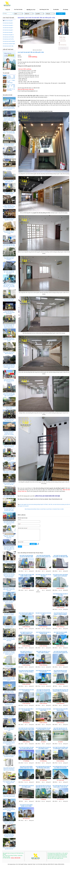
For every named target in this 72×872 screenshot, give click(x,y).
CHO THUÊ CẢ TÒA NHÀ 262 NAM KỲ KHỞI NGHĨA (43, 671)
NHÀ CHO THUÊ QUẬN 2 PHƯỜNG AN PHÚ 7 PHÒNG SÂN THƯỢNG (9, 433)
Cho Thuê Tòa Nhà (18, 9)
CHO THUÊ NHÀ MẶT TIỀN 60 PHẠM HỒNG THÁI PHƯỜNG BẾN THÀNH (9, 509)
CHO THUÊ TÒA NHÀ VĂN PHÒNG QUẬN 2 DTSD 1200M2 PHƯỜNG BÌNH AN (9, 119)
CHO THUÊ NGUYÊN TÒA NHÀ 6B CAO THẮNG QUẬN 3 (26, 786)
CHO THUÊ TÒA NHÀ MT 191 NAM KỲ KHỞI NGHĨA (26, 690)
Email (19, 523)
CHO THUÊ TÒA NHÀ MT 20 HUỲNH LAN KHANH (9, 562)
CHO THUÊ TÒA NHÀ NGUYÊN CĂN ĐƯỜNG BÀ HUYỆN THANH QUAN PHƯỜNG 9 (43, 690)
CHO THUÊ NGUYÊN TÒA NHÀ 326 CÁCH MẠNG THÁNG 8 (43, 748)
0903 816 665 (62, 40)
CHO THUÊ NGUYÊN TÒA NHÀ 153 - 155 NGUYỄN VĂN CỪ (8, 459)
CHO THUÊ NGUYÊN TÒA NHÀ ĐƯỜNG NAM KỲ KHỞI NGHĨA (60, 671)
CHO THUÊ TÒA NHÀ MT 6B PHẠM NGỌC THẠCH (43, 709)
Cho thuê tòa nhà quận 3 (8, 25)
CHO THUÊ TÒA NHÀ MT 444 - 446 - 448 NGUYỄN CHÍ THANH (9, 272)
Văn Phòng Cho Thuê (44, 9)
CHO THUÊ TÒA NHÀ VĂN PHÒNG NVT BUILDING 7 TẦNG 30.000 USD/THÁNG (9, 769)
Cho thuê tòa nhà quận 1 (8, 20)
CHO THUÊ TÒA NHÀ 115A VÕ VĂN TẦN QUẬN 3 (43, 575)
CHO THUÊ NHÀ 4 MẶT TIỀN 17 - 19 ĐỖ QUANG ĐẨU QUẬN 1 (9, 782)
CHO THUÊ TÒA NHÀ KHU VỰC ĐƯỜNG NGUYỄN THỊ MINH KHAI (60, 729)
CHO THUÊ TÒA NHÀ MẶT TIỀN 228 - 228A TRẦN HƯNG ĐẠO (8, 536)
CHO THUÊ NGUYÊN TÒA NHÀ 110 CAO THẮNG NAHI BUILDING (60, 767)
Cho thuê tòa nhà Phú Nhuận (9, 41)
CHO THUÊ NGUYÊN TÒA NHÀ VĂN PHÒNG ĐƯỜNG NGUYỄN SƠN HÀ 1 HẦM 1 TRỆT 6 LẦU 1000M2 (60, 690)
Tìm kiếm (61, 13)
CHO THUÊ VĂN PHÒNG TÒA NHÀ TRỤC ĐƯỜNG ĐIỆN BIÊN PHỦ (26, 748)
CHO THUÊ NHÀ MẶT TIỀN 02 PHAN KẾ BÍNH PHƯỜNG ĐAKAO (9, 679)
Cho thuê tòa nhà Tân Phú (8, 39)
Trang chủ (7, 9)
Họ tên (19, 519)
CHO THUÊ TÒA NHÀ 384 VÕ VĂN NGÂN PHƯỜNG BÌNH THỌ (9, 523)
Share (31, 509)
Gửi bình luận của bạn (23, 528)
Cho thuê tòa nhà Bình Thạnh (9, 43)
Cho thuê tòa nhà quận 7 (8, 32)
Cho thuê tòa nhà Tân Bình (8, 36)
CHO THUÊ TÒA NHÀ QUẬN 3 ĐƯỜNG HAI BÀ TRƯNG (26, 805)
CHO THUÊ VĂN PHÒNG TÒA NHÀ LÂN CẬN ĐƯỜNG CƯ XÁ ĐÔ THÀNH (43, 729)
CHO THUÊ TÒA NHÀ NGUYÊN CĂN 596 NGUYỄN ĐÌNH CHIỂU (26, 556)
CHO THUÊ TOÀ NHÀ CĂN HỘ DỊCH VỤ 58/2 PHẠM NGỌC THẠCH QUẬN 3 (26, 729)
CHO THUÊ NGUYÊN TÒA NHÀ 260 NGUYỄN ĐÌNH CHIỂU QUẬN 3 (43, 767)
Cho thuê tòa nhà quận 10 (8, 34)
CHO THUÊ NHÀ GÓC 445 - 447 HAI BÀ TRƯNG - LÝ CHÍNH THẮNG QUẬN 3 (9, 326)
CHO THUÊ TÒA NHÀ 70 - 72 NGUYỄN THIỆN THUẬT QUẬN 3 (9, 339)
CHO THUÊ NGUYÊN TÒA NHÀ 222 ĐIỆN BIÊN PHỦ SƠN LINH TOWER (43, 786)
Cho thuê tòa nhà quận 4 (8, 27)
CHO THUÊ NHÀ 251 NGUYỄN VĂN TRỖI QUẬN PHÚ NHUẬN (9, 312)
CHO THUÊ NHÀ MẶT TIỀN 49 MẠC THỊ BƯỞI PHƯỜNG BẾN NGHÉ (9, 639)
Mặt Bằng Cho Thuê (31, 9)
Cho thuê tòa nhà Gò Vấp (8, 46)
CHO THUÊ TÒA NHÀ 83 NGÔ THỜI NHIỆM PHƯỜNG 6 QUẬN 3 (26, 575)
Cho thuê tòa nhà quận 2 (8, 23)
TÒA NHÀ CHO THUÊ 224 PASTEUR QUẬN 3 (43, 614)
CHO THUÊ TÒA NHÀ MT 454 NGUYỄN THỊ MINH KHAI (26, 633)
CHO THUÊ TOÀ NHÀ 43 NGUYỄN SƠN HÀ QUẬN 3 (60, 709)
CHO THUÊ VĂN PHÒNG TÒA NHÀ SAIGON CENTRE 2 (9, 108)
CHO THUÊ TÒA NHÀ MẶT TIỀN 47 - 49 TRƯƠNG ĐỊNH (26, 709)
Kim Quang (65, 9)
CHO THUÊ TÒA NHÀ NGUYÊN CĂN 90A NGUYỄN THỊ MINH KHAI (43, 556)
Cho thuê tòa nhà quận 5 (8, 30)
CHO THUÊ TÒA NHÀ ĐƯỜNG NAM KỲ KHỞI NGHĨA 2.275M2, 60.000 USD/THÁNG (60, 748)
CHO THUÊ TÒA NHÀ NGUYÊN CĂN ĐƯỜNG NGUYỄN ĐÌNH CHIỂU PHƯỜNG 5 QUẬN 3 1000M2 (60, 556)
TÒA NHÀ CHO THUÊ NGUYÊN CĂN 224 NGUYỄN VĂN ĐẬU (9, 809)
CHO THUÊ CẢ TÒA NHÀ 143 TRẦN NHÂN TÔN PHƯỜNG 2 (9, 258)
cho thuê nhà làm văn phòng (59, 504)
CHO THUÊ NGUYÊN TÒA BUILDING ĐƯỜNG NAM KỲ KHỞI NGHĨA (9, 743)
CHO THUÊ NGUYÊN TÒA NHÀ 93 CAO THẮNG (60, 594)
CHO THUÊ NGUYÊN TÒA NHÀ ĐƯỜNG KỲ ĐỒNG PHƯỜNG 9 (60, 614)
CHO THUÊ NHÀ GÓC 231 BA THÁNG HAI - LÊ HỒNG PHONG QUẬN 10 (9, 653)
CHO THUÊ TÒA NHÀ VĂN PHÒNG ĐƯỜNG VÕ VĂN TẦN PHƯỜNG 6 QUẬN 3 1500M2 (26, 671)
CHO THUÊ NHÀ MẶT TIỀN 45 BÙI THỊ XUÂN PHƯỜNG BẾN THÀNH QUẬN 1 (9, 394)
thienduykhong (62, 44)
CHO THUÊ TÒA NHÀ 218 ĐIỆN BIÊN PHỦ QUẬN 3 (60, 633)
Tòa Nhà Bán (56, 9)
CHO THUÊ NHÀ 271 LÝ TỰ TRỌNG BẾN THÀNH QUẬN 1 (9, 796)
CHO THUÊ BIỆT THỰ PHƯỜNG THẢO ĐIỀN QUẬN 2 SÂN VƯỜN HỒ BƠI (9, 206)
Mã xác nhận (21, 541)
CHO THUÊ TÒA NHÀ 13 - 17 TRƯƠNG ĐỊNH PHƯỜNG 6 (26, 652)
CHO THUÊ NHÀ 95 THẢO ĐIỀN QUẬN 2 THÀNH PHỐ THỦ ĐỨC (9, 589)
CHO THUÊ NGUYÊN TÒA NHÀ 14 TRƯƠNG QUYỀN (43, 633)
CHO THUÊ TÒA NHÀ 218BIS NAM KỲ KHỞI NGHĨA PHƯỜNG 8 (26, 614)
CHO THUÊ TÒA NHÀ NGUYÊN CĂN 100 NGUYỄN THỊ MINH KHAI (60, 652)
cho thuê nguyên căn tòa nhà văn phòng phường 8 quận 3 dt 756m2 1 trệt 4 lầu (36, 504)
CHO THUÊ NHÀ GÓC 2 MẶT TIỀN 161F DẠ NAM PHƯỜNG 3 (9, 381)
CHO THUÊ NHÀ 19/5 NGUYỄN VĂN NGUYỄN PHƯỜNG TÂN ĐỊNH (9, 835)
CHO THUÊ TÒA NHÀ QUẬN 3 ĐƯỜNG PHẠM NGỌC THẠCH (26, 767)
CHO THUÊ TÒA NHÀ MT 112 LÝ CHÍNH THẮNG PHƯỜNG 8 (43, 652)
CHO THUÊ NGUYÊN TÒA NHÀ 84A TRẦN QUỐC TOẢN (8, 729)
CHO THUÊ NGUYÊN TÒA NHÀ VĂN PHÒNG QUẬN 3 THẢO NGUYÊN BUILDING (60, 786)
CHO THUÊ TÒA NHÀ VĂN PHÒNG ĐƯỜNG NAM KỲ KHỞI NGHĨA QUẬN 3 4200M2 (60, 575)
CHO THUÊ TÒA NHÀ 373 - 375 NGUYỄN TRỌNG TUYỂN (9, 232)
